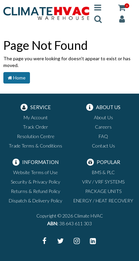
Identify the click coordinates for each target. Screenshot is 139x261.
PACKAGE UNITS (103, 191)
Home (17, 77)
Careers (103, 127)
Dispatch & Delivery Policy (35, 200)
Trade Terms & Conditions (35, 146)
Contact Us (103, 146)
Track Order (35, 127)
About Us (103, 117)
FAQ (103, 136)
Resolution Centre (36, 136)
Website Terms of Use (35, 172)
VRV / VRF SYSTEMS (103, 182)
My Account (36, 117)
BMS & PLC (103, 172)
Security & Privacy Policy (35, 182)
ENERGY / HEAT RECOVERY (103, 200)
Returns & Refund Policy (35, 191)
